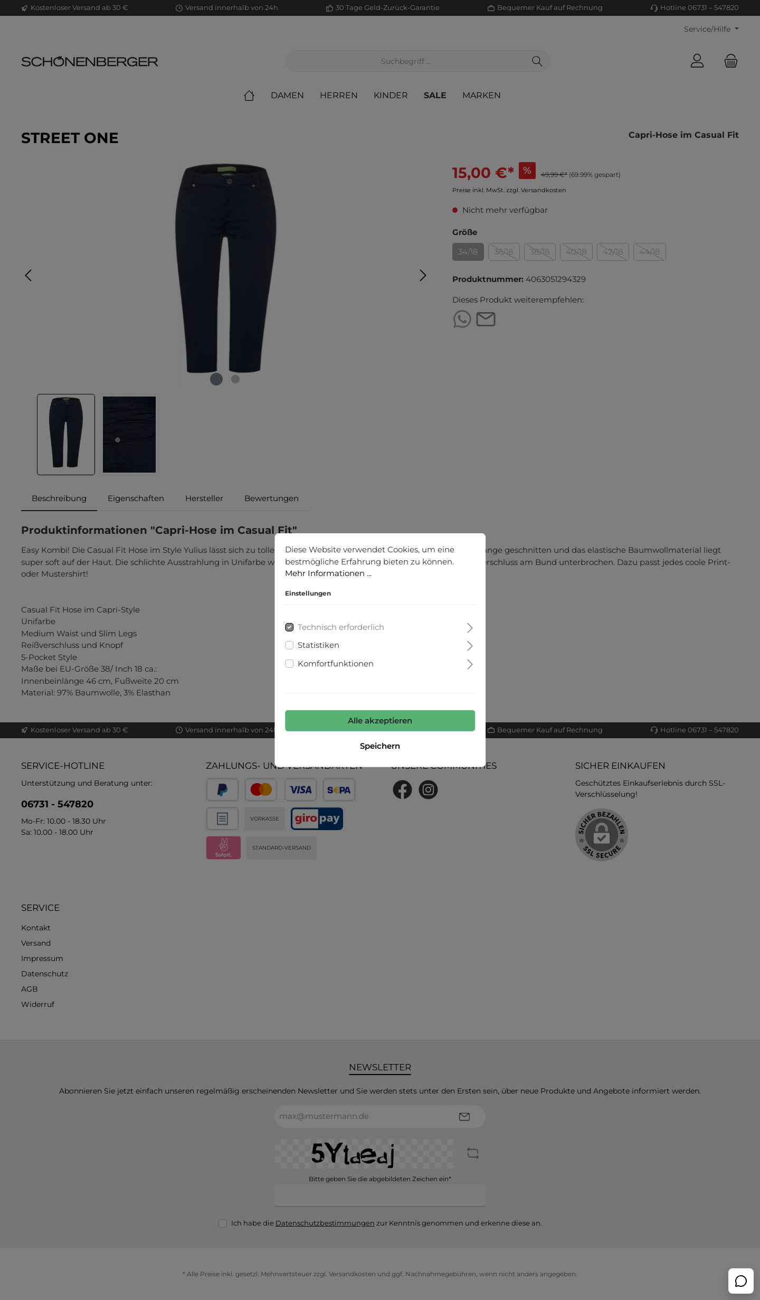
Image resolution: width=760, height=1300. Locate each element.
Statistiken (318, 645)
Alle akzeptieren (380, 720)
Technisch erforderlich (341, 626)
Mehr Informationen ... (328, 573)
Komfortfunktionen (336, 663)
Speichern (380, 746)
